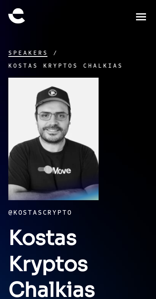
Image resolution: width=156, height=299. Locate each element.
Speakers (28, 53)
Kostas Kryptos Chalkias (65, 66)
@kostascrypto (40, 212)
